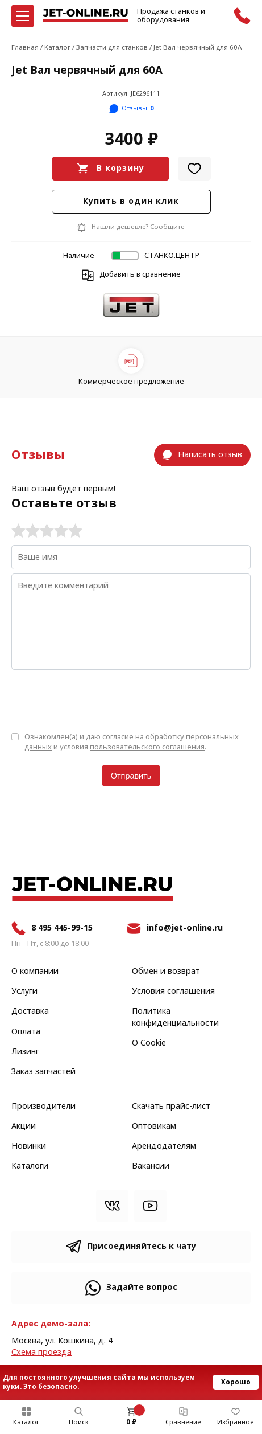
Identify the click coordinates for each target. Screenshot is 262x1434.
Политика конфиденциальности (175, 1017)
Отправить (131, 775)
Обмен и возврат (166, 971)
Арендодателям (164, 1146)
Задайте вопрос (141, 1287)
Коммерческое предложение (131, 381)
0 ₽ (131, 1422)
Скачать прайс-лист (171, 1106)
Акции (23, 1126)
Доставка (30, 1011)
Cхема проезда (41, 1352)
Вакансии (150, 1166)
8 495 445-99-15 (62, 928)
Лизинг (25, 1052)
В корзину (120, 168)
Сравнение (183, 1422)
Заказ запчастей (43, 1071)
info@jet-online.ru (185, 928)
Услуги (24, 991)
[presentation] (97, 700)
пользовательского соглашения (147, 746)
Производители (43, 1106)
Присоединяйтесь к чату (141, 1246)
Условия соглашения (173, 991)
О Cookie (149, 1043)
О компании (35, 971)
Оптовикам (154, 1126)
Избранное (235, 1422)
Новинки (28, 1146)
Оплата (25, 1032)
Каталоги (29, 1166)
